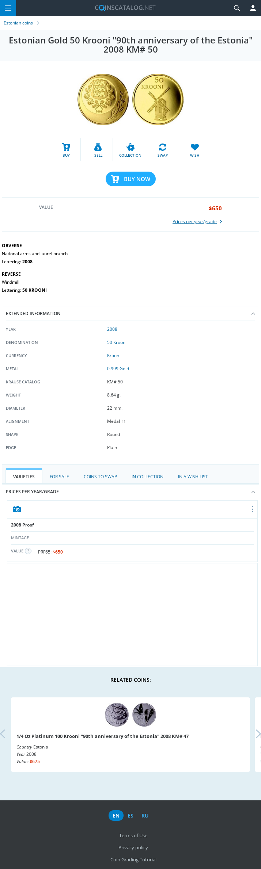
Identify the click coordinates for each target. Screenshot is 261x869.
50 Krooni (116, 342)
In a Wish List (193, 477)
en (116, 815)
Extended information (130, 313)
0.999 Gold (118, 368)
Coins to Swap (100, 477)
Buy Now (137, 179)
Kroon (113, 355)
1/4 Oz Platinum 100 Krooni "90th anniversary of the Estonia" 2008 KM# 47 (102, 736)
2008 (112, 329)
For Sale (59, 477)
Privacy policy (133, 847)
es (130, 815)
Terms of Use (133, 835)
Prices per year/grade (130, 492)
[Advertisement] (132, 614)
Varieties (24, 477)
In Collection (147, 477)
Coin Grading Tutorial (133, 859)
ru (144, 815)
